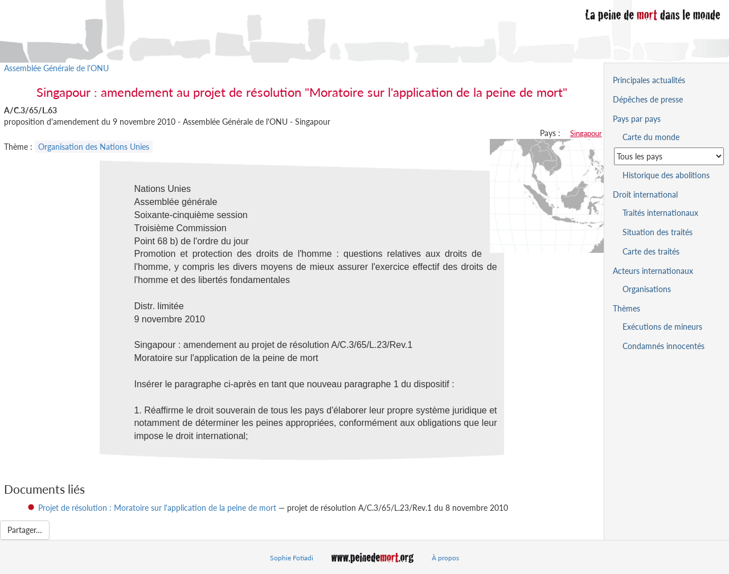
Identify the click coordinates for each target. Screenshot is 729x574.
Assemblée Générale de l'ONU (56, 68)
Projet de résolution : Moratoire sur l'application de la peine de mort (157, 507)
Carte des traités (650, 251)
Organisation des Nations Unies (93, 146)
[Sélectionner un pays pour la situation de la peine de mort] (669, 156)
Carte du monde (650, 137)
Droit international (645, 194)
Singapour (586, 133)
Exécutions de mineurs (662, 326)
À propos (445, 558)
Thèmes (626, 308)
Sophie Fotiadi (291, 558)
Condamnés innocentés (663, 346)
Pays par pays (637, 119)
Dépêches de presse (648, 99)
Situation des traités (657, 232)
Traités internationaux (660, 213)
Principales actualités (649, 80)
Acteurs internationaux (653, 271)
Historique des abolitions (666, 175)
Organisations (646, 289)
